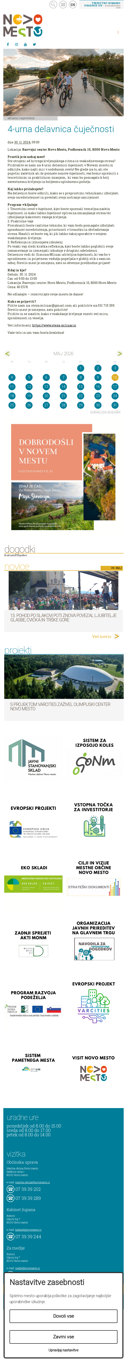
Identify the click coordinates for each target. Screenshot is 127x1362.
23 (98, 396)
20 (46, 396)
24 (115, 396)
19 (29, 396)
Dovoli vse (63, 1316)
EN (72, 4)
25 (12, 405)
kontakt (63, 4)
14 (63, 387)
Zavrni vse (63, 1336)
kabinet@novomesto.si (28, 1229)
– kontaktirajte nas (102, 5)
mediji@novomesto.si (27, 1268)
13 (46, 387)
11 (12, 387)
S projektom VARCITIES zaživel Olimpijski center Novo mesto (60, 706)
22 (81, 396)
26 (29, 405)
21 (63, 396)
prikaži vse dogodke (105, 411)
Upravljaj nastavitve (63, 1350)
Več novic (101, 636)
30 (98, 405)
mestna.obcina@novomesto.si (32, 1182)
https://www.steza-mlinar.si (54, 325)
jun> (119, 353)
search (53, 4)
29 (81, 405)
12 (29, 387)
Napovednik (27, 118)
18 (12, 396)
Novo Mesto (33, 25)
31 (115, 405)
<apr (7, 353)
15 (81, 387)
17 (115, 387)
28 (63, 405)
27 (46, 405)
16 (98, 387)
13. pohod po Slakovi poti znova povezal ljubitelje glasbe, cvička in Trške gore (63, 618)
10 (115, 377)
